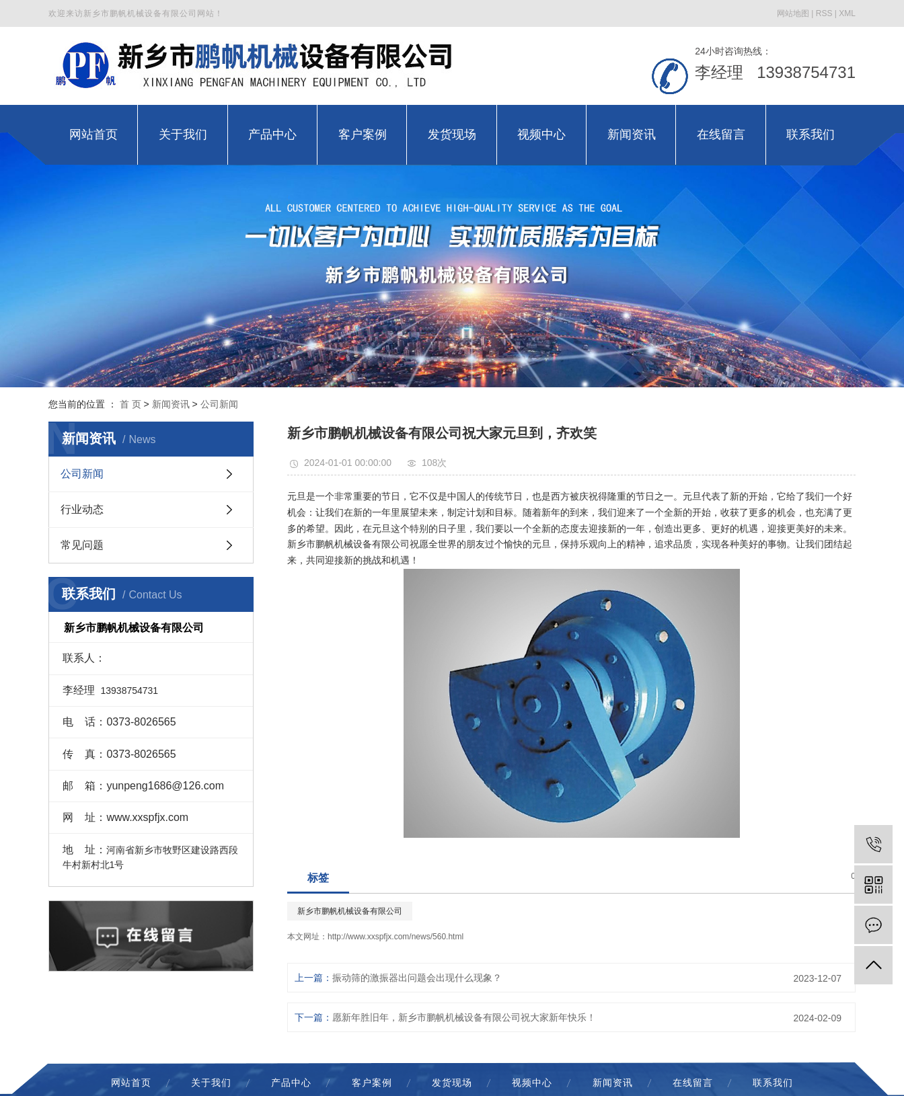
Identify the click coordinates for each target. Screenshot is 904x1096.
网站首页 (131, 1082)
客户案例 (372, 1082)
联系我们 (773, 1082)
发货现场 (452, 1082)
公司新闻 (219, 404)
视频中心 (532, 1082)
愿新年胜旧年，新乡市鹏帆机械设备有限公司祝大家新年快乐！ (464, 1017)
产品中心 (291, 1082)
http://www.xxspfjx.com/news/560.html (395, 936)
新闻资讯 (171, 404)
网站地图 (793, 13)
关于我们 (211, 1082)
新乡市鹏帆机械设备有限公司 (349, 911)
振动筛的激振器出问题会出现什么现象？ (417, 977)
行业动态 (82, 509)
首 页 (130, 404)
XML (847, 13)
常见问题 (82, 545)
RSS (824, 13)
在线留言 (693, 1082)
